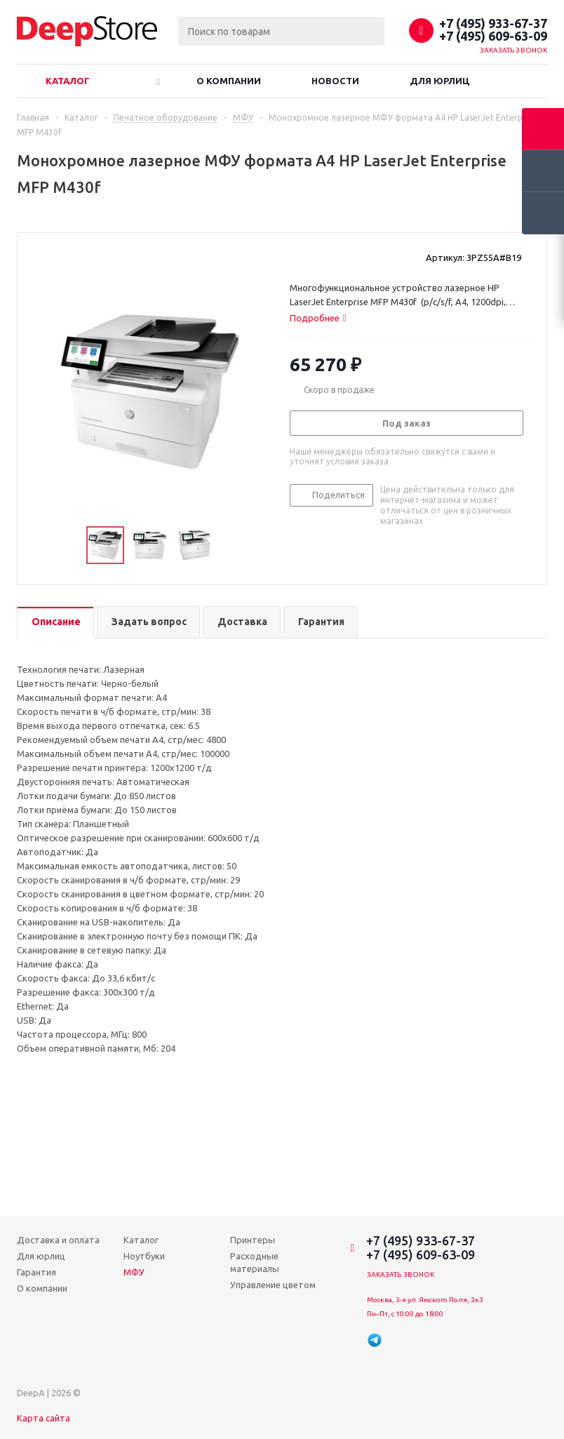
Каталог (68, 81)
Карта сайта (43, 1418)
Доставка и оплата (58, 1240)
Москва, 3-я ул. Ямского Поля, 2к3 (425, 1300)
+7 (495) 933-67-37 (493, 23)
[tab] (318, 318)
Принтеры (252, 1240)
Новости (335, 81)
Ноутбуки (144, 1256)
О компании (228, 81)
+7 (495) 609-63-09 (493, 35)
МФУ (134, 1272)
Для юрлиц (439, 81)
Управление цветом (273, 1285)
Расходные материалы (254, 1262)
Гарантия (36, 1272)
